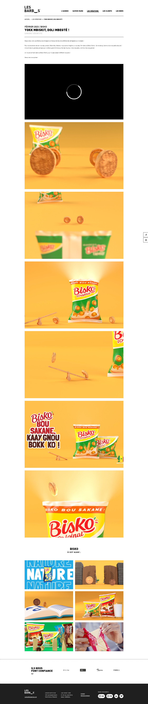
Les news (119, 11)
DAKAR (28, 34)
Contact (83, 693)
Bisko (44, 27)
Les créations (93, 11)
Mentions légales (85, 695)
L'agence (65, 11)
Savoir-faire (78, 11)
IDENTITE (37, 34)
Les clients (107, 11)
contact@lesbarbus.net (31, 697)
